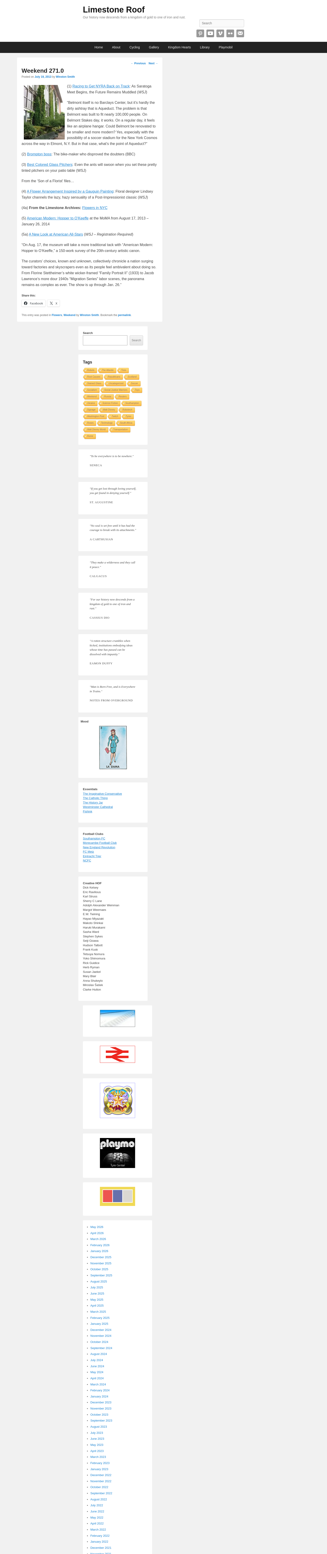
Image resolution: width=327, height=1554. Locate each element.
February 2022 (100, 1535)
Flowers (57, 315)
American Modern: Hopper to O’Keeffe (58, 218)
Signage (91, 409)
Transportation (120, 429)
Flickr (230, 33)
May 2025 (96, 1299)
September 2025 (101, 1275)
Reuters (123, 396)
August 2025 (98, 1281)
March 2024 (98, 1384)
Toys (137, 390)
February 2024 (100, 1390)
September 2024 (101, 1348)
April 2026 (97, 1233)
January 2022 (99, 1541)
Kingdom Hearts (179, 47)
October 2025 (99, 1269)
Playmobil (226, 47)
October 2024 (99, 1342)
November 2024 (100, 1335)
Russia (107, 396)
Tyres (128, 416)
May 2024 (96, 1372)
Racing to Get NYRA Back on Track (101, 86)
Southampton (132, 403)
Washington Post (95, 416)
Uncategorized (116, 383)
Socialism (92, 390)
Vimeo (220, 33)
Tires (123, 370)
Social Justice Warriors (115, 390)
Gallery (154, 47)
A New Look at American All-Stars (56, 234)
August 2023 (98, 1426)
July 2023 (96, 1432)
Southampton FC (94, 838)
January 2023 (99, 1469)
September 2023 (101, 1420)
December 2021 (100, 1547)
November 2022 (100, 1481)
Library (205, 47)
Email (240, 33)
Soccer (134, 383)
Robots (90, 370)
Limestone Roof (114, 9)
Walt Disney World (96, 429)
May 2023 (96, 1445)
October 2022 (99, 1487)
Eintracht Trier (92, 856)
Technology (107, 423)
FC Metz (88, 851)
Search (88, 333)
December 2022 (100, 1475)
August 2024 (98, 1354)
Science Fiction (110, 403)
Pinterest (200, 33)
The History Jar (93, 802)
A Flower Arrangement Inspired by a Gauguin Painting (70, 191)
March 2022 (98, 1529)
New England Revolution (99, 847)
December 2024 (100, 1330)
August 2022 (98, 1499)
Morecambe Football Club (100, 842)
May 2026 (96, 1227)
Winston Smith (65, 76)
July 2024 (96, 1360)
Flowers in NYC (94, 208)
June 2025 (97, 1293)
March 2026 (98, 1239)
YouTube (210, 33)
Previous (138, 63)
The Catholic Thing (95, 798)
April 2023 (97, 1451)
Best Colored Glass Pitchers (49, 165)
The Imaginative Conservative (102, 793)
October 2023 (99, 1414)
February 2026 (100, 1245)
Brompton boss (39, 154)
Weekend (69, 315)
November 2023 (100, 1408)
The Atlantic (108, 370)
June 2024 (97, 1366)
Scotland (132, 377)
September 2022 (101, 1493)
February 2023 (100, 1463)
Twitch (115, 416)
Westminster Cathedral (98, 807)
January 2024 (99, 1396)
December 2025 (100, 1257)
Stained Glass (94, 383)
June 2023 (97, 1438)
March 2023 (98, 1457)
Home (98, 47)
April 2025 (97, 1305)
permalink (124, 315)
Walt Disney (109, 409)
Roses (90, 423)
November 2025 (100, 1263)
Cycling (134, 47)
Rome (90, 436)
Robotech (127, 409)
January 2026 (99, 1251)
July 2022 (96, 1505)
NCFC (87, 860)
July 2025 (96, 1287)
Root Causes (93, 377)
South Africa (126, 423)
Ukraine (91, 403)
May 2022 (96, 1517)
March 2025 (98, 1311)
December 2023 (100, 1402)
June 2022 (97, 1511)
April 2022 (97, 1523)
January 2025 (99, 1323)
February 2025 (100, 1318)
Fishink (87, 811)
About (116, 47)
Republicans (114, 377)
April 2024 (97, 1378)
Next (153, 63)
